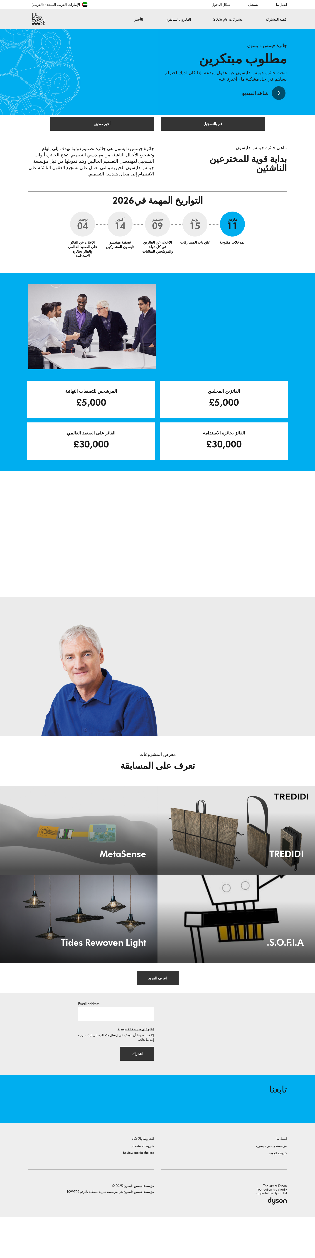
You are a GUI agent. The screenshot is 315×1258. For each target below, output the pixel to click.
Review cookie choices (138, 1194)
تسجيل (253, 4)
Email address (88, 1034)
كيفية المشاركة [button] (276, 19)
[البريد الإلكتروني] (116, 1044)
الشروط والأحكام (142, 1180)
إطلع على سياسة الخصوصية (136, 1059)
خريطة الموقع (278, 1194)
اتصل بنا (281, 4)
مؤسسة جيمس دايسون (271, 1187)
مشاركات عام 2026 (228, 19)
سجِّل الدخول (221, 4)
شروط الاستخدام (142, 1187)
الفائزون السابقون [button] (178, 19)
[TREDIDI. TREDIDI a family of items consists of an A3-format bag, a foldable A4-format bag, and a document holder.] (236, 858)
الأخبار (138, 19)
